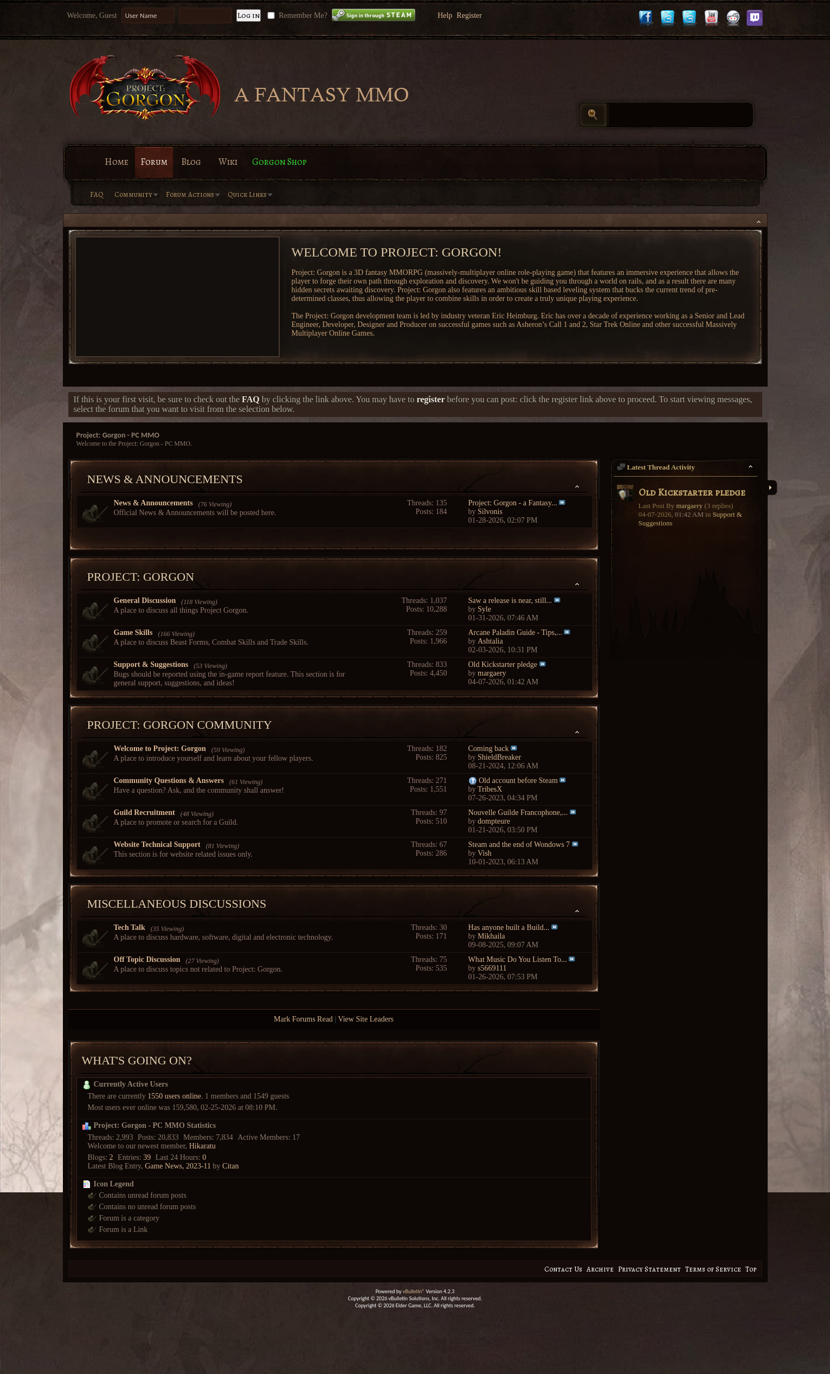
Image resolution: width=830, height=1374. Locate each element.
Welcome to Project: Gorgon (160, 748)
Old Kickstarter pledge (503, 664)
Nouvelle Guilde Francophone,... (518, 812)
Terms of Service (713, 1269)
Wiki (227, 162)
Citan (230, 1166)
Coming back (488, 748)
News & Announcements (165, 479)
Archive (600, 1269)
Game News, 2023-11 (178, 1166)
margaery (689, 506)
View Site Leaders (366, 1019)
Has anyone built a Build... (509, 927)
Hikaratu (202, 1146)
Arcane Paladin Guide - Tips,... (515, 632)
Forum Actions (190, 194)
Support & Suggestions (151, 664)
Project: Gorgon (141, 576)
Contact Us (563, 1269)
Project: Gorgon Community (179, 724)
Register (469, 15)
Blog (191, 162)
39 (147, 1157)
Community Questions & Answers (169, 780)
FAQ (97, 194)
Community (133, 194)
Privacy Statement (649, 1269)
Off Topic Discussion (147, 959)
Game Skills (133, 632)
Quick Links (247, 194)
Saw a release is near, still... (510, 600)
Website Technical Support (157, 844)
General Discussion (145, 600)
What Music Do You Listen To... (517, 959)
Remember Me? (296, 15)
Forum (154, 162)
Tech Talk (129, 927)
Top (750, 1269)
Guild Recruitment (144, 812)
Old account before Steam (518, 780)
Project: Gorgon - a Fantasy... (512, 503)
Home (116, 162)
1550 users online (174, 1096)
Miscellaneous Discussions (177, 903)
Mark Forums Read (303, 1019)
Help (444, 15)
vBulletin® (414, 1291)
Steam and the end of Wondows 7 (519, 844)
